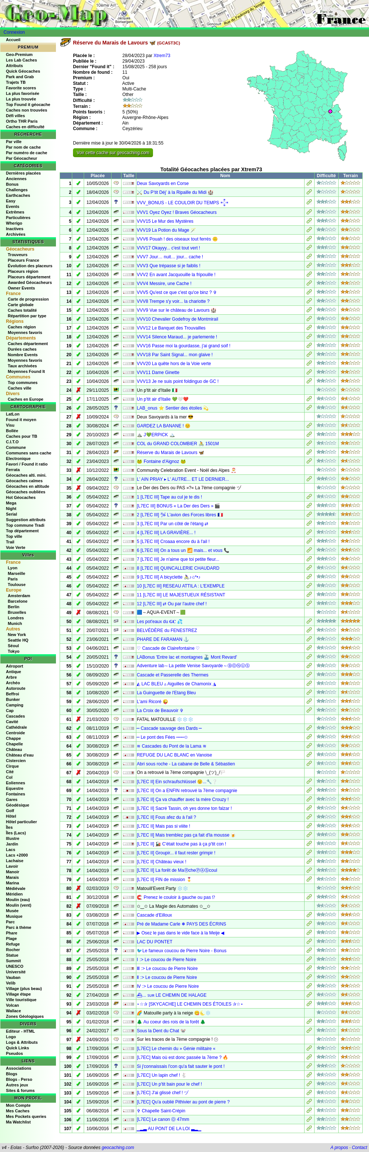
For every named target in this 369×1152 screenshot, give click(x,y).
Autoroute (16, 688)
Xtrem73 (161, 55)
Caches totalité (22, 310)
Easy (11, 201)
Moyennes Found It (26, 371)
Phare (11, 933)
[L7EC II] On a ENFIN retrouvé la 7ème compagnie (187, 790)
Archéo (13, 683)
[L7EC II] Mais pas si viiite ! (163, 826)
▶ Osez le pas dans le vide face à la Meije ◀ (180, 933)
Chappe (13, 738)
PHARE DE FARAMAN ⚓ (163, 639)
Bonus (12, 184)
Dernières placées (23, 173)
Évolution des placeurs (30, 266)
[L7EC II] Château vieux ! (161, 861)
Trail (10, 542)
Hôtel (11, 816)
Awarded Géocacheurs (30, 282)
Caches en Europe (25, 399)
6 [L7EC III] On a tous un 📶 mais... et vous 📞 (183, 550)
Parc (10, 922)
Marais (12, 877)
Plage (11, 938)
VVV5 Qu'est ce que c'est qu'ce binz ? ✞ (177, 292)
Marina (12, 883)
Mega (11, 503)
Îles (9, 827)
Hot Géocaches (21, 497)
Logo (11, 1037)
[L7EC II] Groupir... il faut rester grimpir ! (176, 852)
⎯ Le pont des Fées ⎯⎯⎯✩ (162, 737)
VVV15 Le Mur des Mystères (165, 221)
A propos (339, 1147)
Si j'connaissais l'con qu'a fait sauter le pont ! (181, 1066)
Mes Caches (18, 1111)
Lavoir (12, 866)
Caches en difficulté (25, 127)
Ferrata (13, 469)
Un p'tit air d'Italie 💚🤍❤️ (163, 399)
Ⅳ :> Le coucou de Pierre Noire (168, 986)
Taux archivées (22, 366)
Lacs (10, 849)
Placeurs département (29, 277)
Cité (10, 771)
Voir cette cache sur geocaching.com (113, 152)
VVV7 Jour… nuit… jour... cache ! (170, 256)
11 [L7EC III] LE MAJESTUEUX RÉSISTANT (181, 594)
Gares (11, 799)
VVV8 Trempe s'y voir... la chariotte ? (173, 301)
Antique (13, 671)
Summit (13, 961)
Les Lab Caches (21, 60)
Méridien (14, 894)
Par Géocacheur (21, 158)
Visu (10, 425)
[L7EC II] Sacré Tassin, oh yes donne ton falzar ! (184, 808)
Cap (10, 710)
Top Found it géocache (28, 104)
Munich (15, 623)
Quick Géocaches (23, 71)
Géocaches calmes (24, 481)
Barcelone (17, 601)
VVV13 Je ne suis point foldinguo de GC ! (178, 381)
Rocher (13, 949)
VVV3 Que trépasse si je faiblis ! (168, 265)
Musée (12, 910)
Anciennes (16, 178)
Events (12, 206)
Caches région (22, 327)
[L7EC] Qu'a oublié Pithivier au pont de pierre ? (183, 1102)
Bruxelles (17, 612)
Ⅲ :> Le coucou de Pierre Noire (167, 968)
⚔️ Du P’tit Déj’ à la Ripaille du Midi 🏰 (175, 192)
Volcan (12, 1005)
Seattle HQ (18, 640)
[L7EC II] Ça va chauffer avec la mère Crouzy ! (183, 799)
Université (16, 972)
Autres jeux (17, 1085)
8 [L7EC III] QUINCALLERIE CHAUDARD (178, 568)
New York (17, 634)
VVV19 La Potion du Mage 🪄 (166, 230)
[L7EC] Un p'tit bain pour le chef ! (169, 1084)
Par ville (13, 141)
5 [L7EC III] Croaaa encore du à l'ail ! (173, 541)
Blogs (11, 1074)
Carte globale (21, 304)
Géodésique (17, 805)
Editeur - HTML (20, 1031)
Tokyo (14, 651)
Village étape (18, 994)
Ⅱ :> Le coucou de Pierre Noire (167, 977)
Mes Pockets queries (26, 1116)
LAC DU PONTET (154, 941)
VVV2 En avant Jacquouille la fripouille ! (176, 274)
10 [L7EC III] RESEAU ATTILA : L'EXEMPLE (181, 586)
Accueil (13, 39)
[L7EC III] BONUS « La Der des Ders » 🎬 (178, 506)
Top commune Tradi (25, 525)
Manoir (12, 872)
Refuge (13, 944)
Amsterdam (19, 595)
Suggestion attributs (26, 519)
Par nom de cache (23, 147)
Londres (16, 618)
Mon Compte (18, 1105)
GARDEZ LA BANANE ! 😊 (163, 425)
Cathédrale (16, 727)
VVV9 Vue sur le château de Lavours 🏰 (176, 310)
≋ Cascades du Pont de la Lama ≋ (171, 746)
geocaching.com (118, 1147)
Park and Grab (20, 77)
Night (11, 508)
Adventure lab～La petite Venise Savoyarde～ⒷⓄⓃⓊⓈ (193, 665)
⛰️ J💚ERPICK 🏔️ (155, 434)
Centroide (15, 733)
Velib (11, 983)
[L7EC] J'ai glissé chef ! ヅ (163, 1092)
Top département (22, 531)
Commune (16, 447)
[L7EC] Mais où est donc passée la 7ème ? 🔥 (182, 1057)
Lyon (12, 568)
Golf (10, 810)
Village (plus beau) (24, 988)
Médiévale (16, 888)
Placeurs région (23, 271)
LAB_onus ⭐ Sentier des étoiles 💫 (173, 408)
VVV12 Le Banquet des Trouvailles (171, 328)
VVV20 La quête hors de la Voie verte (174, 363)
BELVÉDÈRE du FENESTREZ (167, 630)
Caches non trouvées (26, 110)
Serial (11, 514)
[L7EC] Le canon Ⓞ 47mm (163, 1119)
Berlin (13, 607)
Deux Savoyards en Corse (163, 183)
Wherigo (14, 223)
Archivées (16, 234)
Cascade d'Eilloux (154, 915)
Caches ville (19, 388)
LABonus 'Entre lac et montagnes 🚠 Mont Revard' (187, 657)
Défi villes (15, 115)
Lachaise (14, 860)
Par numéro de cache (26, 152)
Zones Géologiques (25, 1016)
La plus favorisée (22, 93)
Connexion (14, 32)
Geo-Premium (19, 54)
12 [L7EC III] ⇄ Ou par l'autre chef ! (171, 603)
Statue (12, 955)
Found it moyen (21, 419)
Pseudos (14, 1053)
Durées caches (22, 349)
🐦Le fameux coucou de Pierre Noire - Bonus (181, 950)
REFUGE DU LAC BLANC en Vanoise (174, 755)
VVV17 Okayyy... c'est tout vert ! (168, 248)
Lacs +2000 (17, 855)
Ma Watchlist (18, 1122)
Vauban (13, 977)
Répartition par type (27, 316)
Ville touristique (21, 999)
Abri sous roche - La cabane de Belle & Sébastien (186, 764)
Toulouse (17, 584)
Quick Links (17, 1048)
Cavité (12, 721)
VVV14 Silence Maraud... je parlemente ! (177, 337)
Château (14, 749)
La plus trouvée (21, 99)
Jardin (12, 844)
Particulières (18, 217)
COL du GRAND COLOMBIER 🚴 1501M (178, 443)
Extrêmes (15, 212)
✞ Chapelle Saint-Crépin (161, 1110)
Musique (14, 916)
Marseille (16, 573)
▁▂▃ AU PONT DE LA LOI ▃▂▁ (169, 1128)
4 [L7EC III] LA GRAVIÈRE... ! (166, 532)
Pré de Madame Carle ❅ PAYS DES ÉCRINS (181, 924)
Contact (359, 1147)
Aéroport (14, 666)
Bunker (13, 699)
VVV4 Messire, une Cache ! (164, 283)
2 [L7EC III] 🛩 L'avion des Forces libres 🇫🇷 (180, 514)
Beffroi (12, 694)
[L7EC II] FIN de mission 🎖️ (164, 879)
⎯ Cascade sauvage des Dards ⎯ (169, 728)
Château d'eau (20, 755)
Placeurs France (23, 260)
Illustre (12, 838)
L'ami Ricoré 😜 (152, 701)
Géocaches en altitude (27, 486)
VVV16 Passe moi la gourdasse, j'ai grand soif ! (183, 345)
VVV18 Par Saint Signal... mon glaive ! (175, 354)
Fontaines (15, 794)
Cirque (12, 766)
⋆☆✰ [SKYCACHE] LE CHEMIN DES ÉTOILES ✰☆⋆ (190, 1004)
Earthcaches (18, 195)
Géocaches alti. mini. (26, 475)
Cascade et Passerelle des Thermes (172, 675)
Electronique (18, 458)
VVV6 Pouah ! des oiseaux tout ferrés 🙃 (177, 239)
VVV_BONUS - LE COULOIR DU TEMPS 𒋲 (182, 202)
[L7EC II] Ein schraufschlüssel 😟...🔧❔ (177, 781)
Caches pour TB (21, 436)
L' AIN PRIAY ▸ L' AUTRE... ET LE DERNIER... (183, 479)
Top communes (22, 382)
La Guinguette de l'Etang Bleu (166, 692)
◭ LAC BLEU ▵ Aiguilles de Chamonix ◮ (176, 683)
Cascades (15, 716)
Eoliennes (15, 783)
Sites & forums (20, 1090)
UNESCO (14, 966)
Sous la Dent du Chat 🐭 (161, 1030)
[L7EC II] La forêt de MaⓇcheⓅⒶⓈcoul (177, 870)
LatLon (13, 414)
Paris (13, 579)
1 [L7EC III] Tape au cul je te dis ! (169, 497)
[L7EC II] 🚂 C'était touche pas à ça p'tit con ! (181, 844)
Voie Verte (15, 547)
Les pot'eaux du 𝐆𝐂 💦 (160, 621)
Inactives (14, 228)
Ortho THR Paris (22, 121)
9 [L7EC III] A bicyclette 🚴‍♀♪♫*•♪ (168, 577)
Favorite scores (21, 88)
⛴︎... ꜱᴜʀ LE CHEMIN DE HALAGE (171, 995)
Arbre (11, 677)
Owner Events (21, 288)
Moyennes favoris (25, 332)
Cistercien (16, 760)
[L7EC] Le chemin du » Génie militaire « (176, 1048)
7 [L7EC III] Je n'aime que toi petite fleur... (178, 559)
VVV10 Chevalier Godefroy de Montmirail (177, 319)
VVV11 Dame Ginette (158, 372)
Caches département (28, 343)
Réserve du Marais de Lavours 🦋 (170, 452)
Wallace (13, 1011)
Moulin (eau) (18, 899)
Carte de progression (28, 299)
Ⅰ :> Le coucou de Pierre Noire (166, 959)
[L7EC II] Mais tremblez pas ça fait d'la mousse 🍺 (186, 835)
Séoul (13, 645)
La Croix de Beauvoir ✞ (160, 710)
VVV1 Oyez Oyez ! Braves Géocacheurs (176, 212)
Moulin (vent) (18, 905)
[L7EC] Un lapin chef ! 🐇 (162, 1075)
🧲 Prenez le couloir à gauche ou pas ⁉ (176, 897)
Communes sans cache (28, 453)
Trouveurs (17, 254)
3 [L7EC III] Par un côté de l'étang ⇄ (172, 523)
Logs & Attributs (22, 1042)
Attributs (14, 65)
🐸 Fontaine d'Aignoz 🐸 (161, 461)
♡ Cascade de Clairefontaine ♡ (168, 648)
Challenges (17, 190)
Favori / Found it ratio (26, 464)
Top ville (14, 536)
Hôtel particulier (21, 822)
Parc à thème (18, 927)
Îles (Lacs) (16, 833)
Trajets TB (16, 82)
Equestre (14, 788)
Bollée (12, 430)
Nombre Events (23, 354)
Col (9, 777)
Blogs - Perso (19, 1079)
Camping (14, 705)
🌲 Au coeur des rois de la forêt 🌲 (171, 1021)
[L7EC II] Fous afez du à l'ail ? (166, 817)
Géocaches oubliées (25, 492)
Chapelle (14, 744)
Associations (18, 1068)
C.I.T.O (12, 442)
